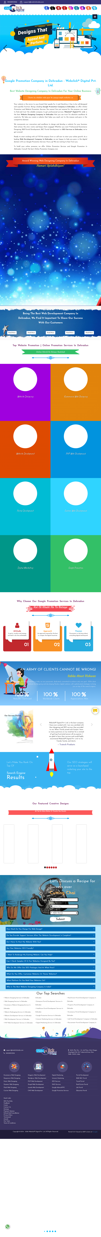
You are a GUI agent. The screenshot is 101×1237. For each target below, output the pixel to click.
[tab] (45, 867)
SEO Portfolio (8, 1101)
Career (6, 1105)
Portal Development (82, 1075)
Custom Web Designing (11, 1090)
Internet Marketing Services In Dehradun (48, 1019)
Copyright (16, 1131)
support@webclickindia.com (14, 1050)
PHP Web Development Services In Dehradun (18, 1023)
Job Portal (79, 1087)
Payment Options (9, 1111)
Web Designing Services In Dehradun (15, 1001)
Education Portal (81, 1090)
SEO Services (56, 1081)
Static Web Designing (10, 1081)
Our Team (7, 1121)
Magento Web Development (36, 1075)
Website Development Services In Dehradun (17, 1015)
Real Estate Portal (82, 1084)
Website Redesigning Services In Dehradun (17, 1012)
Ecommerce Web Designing (12, 1075)
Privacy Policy (8, 1115)
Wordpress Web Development (37, 1078)
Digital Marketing (57, 1075)
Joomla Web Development (36, 1087)
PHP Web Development (35, 1081)
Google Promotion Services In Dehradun (48, 1015)
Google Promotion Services (60, 1090)
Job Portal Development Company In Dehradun (82, 1019)
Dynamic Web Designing (11, 1084)
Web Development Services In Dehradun (16, 1019)
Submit (60, 919)
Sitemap (6, 1109)
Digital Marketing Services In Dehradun (48, 1022)
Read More (11, 332)
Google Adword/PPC (58, 1087)
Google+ (95, 1132)
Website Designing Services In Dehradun (16, 998)
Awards (6, 1119)
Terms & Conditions (10, 1123)
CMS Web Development (35, 1090)
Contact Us (7, 1107)
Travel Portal (80, 1081)
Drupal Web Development (36, 1084)
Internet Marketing (58, 1078)
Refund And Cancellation (11, 1113)
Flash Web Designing (10, 1087)
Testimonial (7, 1117)
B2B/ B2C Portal (81, 1078)
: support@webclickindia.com (32, 2)
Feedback (7, 1103)
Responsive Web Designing (12, 1078)
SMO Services (56, 1084)
